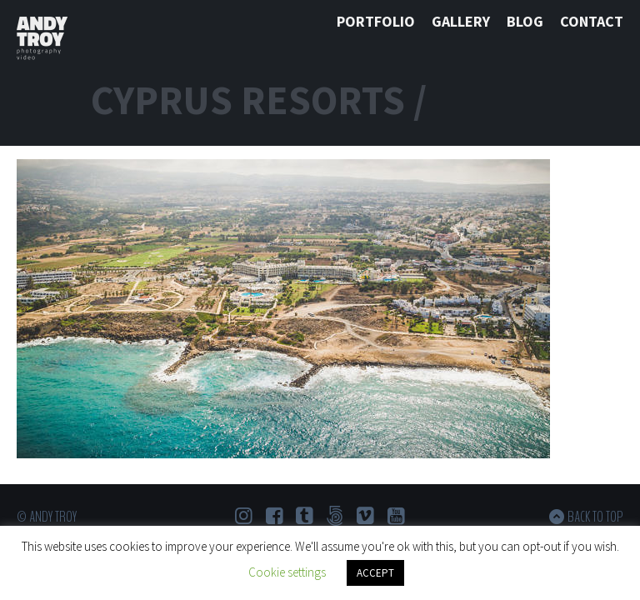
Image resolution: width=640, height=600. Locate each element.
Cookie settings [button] (287, 572)
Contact (591, 21)
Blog (525, 21)
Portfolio (376, 21)
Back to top (595, 517)
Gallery (461, 21)
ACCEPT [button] (375, 573)
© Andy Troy (47, 517)
